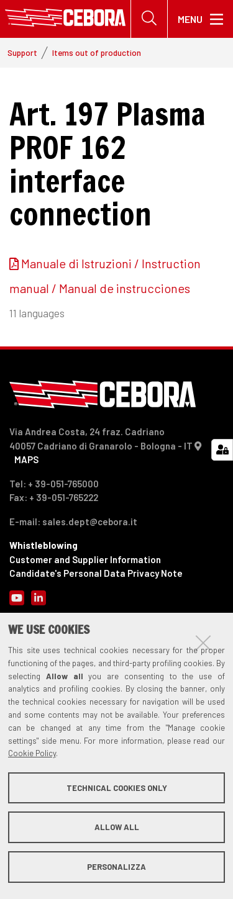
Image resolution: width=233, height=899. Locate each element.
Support (22, 52)
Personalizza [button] (116, 867)
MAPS (26, 459)
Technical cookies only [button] (116, 788)
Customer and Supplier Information (85, 559)
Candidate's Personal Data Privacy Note (96, 573)
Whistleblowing (43, 545)
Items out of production (96, 52)
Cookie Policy (32, 753)
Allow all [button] (116, 827)
